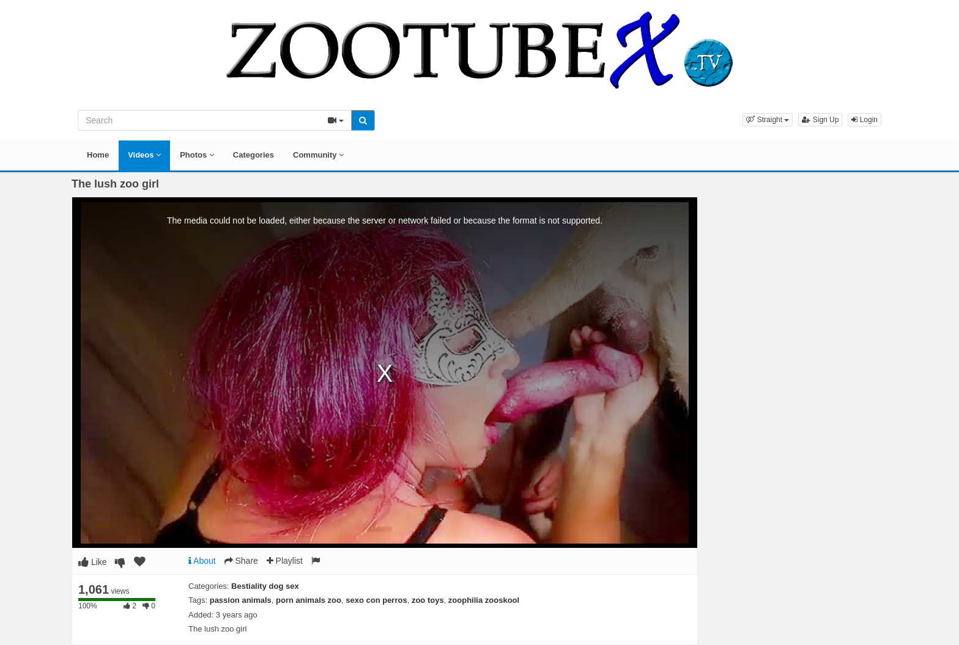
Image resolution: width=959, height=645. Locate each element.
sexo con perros (376, 600)
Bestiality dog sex (265, 586)
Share (241, 561)
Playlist (285, 561)
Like (92, 562)
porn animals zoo (308, 600)
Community (318, 154)
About (202, 561)
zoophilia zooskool (483, 600)
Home (98, 154)
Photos (197, 154)
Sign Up (820, 119)
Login (864, 119)
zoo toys (428, 600)
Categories (253, 154)
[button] (767, 119)
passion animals (241, 600)
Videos (144, 154)
